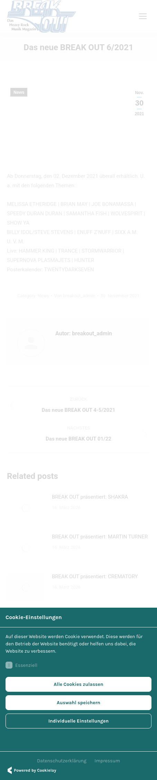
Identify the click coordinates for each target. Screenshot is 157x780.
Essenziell (21, 665)
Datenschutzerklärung (61, 761)
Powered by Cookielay (31, 770)
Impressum (107, 761)
